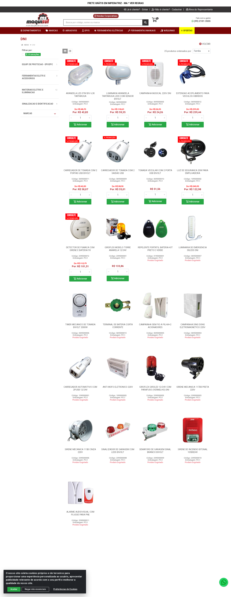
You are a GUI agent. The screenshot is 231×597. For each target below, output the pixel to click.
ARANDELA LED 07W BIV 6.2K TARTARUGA (80, 94)
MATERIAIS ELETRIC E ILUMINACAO (32, 91)
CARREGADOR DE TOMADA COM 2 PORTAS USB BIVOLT (80, 171)
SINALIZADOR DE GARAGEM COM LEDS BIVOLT (117, 451)
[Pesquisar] (145, 22)
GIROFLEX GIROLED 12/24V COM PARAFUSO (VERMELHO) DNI (155, 388)
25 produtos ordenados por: (178, 51)
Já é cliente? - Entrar (136, 9)
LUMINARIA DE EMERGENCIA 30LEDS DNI (193, 249)
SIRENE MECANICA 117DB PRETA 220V (192, 388)
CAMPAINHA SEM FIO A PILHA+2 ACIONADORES (155, 326)
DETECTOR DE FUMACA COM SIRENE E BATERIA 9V (80, 249)
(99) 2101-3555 (201, 21)
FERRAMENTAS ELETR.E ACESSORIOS (33, 77)
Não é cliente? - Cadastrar (167, 9)
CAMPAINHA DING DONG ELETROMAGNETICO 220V (192, 326)
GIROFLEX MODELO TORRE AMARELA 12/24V (118, 249)
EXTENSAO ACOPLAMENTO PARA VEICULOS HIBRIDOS (192, 94)
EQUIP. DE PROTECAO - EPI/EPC (37, 64)
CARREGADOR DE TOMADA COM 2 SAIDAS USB (118, 171)
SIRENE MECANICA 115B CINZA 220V (80, 451)
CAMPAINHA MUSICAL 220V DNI (155, 93)
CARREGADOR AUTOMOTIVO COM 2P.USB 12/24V (80, 388)
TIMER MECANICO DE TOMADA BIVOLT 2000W (80, 326)
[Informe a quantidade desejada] (80, 118)
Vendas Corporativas (105, 16)
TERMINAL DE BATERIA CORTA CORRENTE (118, 326)
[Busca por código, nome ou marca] (102, 22)
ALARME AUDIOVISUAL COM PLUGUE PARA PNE (80, 513)
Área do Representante (199, 9)
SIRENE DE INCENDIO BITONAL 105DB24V (193, 451)
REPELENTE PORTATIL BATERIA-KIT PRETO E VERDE (155, 249)
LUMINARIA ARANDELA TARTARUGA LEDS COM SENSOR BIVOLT (118, 96)
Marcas (39, 113)
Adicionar (80, 124)
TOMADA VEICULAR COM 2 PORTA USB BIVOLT (155, 171)
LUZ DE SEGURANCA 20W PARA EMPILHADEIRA (192, 171)
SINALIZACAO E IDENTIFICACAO (37, 104)
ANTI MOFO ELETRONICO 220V (118, 387)
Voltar (204, 44)
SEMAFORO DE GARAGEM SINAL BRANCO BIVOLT (155, 451)
